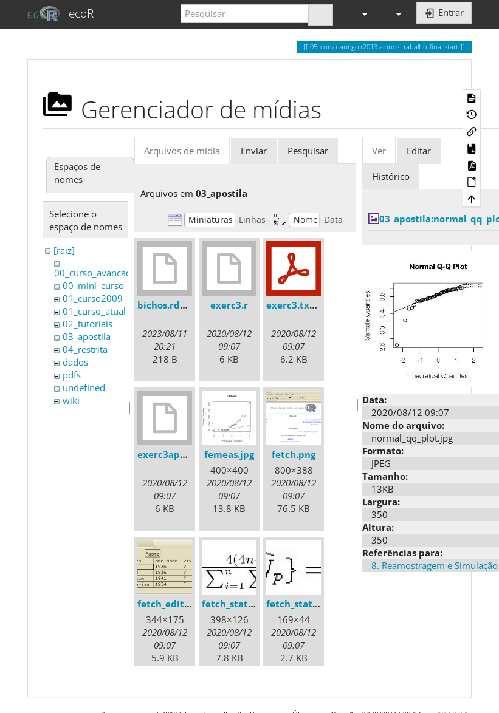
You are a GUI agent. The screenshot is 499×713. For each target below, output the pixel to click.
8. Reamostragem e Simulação (434, 565)
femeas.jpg (229, 454)
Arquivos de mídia (182, 151)
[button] (359, 13)
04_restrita (85, 349)
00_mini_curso (93, 285)
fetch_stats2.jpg (302, 604)
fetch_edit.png (170, 604)
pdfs (72, 375)
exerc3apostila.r (174, 454)
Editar (419, 151)
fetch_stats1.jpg (238, 604)
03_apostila (87, 336)
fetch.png (293, 454)
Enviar (254, 151)
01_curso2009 (93, 298)
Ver (379, 151)
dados (75, 362)
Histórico (391, 176)
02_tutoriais (87, 324)
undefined (84, 387)
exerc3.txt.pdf (299, 305)
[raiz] (64, 250)
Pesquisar (307, 151)
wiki (71, 400)
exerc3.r (229, 305)
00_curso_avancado (95, 273)
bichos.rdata (166, 305)
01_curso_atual (94, 311)
